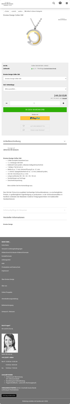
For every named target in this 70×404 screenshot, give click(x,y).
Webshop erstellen (28, 401)
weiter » (20, 11)
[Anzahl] (35, 103)
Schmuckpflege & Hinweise (15, 210)
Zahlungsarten (6, 260)
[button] (6, 103)
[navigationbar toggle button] (66, 3)
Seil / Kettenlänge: (9, 85)
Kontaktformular (7, 256)
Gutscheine (5, 245)
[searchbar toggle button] (53, 3)
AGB (3, 263)
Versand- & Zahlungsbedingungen (12, 249)
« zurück (13, 11)
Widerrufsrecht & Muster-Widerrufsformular (15, 252)
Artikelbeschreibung (12, 141)
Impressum (5, 271)
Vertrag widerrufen (9, 395)
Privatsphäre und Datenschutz (11, 267)
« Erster (6, 11)
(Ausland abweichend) (50, 68)
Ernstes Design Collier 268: (11, 74)
